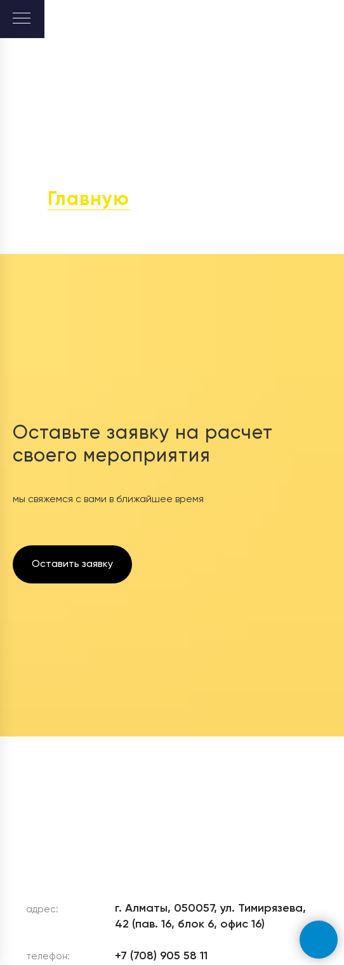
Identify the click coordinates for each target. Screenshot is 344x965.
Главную (88, 200)
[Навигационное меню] (21, 19)
